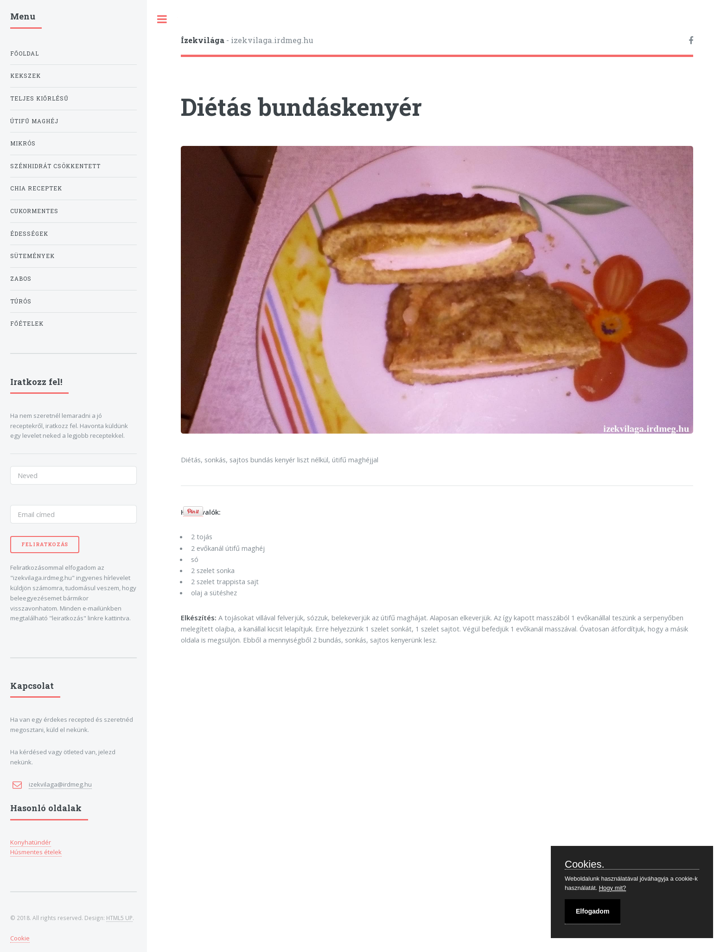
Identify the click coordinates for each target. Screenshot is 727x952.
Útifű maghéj (34, 121)
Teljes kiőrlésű (39, 98)
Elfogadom (592, 911)
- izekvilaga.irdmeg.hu (247, 40)
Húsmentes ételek (36, 852)
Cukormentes (34, 211)
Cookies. (585, 865)
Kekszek (25, 75)
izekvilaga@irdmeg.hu (60, 784)
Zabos (21, 278)
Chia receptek (36, 188)
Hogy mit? (612, 887)
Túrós (21, 301)
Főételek (27, 323)
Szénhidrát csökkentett (55, 166)
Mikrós (23, 143)
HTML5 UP (119, 917)
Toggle (162, 19)
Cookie (20, 938)
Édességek (29, 233)
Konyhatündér (30, 842)
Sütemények (32, 255)
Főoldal (24, 53)
